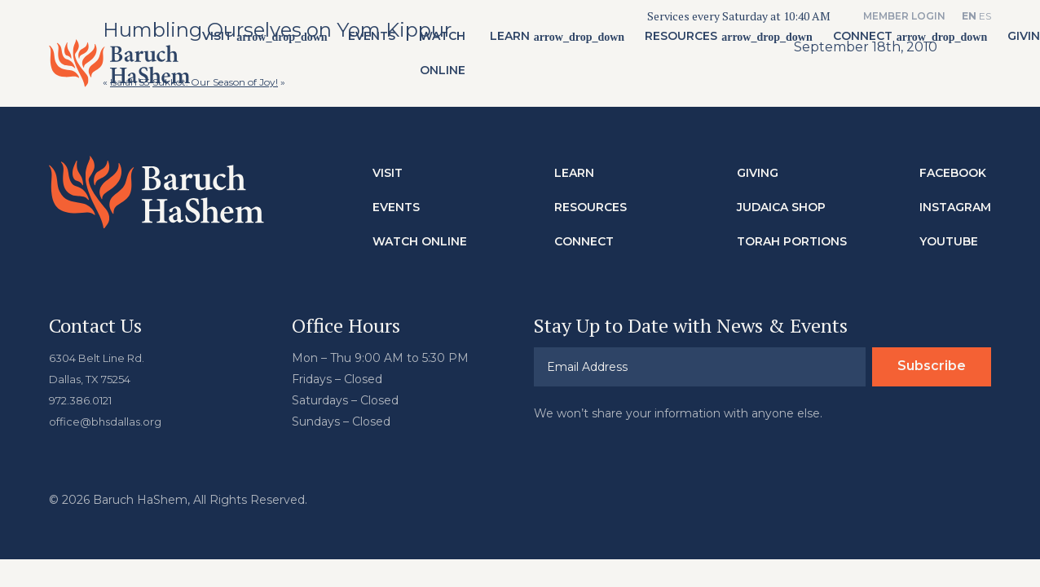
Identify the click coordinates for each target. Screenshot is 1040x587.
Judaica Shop (781, 206)
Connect (866, 41)
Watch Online (446, 58)
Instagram (955, 206)
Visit (220, 41)
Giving (757, 172)
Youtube (948, 240)
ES (985, 16)
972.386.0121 (85, 399)
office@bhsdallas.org (108, 420)
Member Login (904, 16)
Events (375, 41)
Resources (684, 41)
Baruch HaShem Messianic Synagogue (121, 68)
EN (969, 16)
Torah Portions (792, 240)
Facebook (952, 172)
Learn (513, 41)
